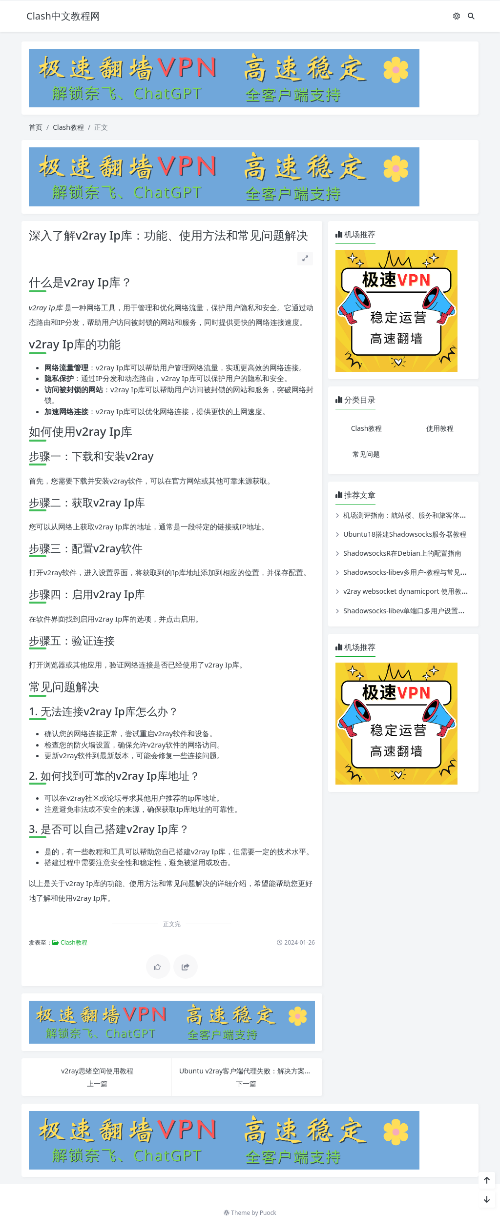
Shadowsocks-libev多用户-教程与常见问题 (408, 572)
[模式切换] (456, 16)
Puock (268, 1213)
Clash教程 (68, 127)
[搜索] (471, 16)
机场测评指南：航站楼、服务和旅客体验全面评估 (418, 515)
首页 (35, 127)
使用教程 (440, 428)
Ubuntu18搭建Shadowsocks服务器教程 (404, 534)
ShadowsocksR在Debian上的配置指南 (402, 553)
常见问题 (366, 454)
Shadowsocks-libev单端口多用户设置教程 (407, 610)
